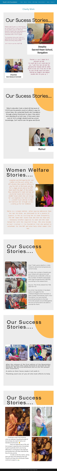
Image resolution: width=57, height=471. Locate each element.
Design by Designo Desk (33, 469)
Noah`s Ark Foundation (10, 2)
